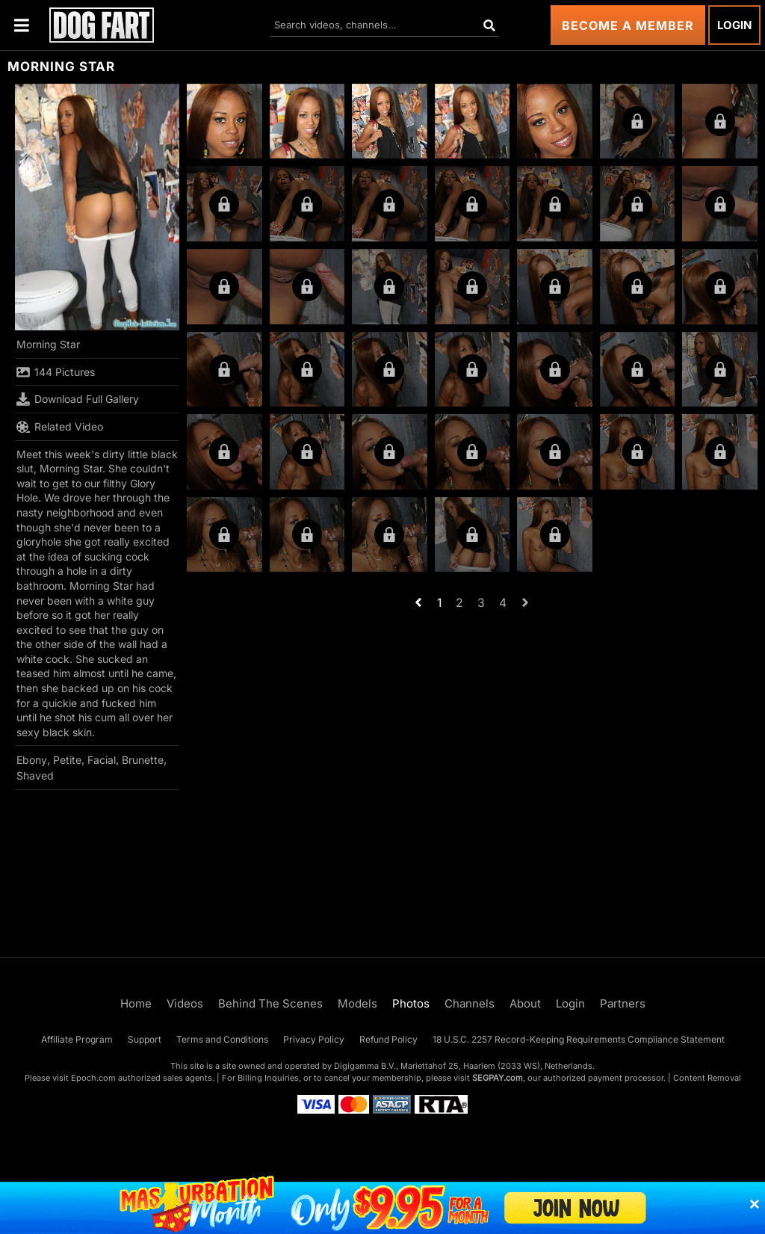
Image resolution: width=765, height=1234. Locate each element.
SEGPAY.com (497, 1078)
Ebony (31, 759)
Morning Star (48, 344)
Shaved (35, 775)
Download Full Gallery (77, 399)
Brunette (143, 759)
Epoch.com (93, 1078)
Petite (67, 759)
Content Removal (707, 1078)
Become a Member (628, 25)
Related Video (59, 427)
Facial (101, 759)
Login (734, 25)
